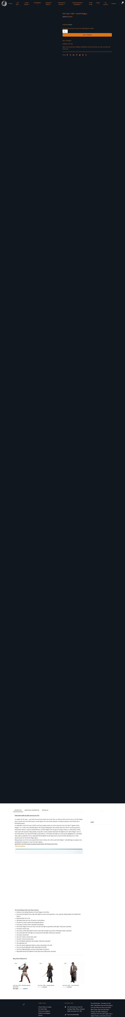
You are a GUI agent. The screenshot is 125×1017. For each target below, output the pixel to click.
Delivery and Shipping (44, 1000)
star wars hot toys (92, 46)
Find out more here (20, 833)
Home (10, 3)
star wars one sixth (103, 46)
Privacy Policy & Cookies (44, 994)
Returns (40, 1003)
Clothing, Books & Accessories (77, 3)
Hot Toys (17, 3)
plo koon (72, 46)
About (98, 3)
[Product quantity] (65, 30)
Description (18, 797)
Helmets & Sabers (48, 3)
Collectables (37, 3)
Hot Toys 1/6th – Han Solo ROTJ (70, 973)
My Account (105, 3)
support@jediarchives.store (78, 1005)
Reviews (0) (45, 797)
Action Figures (27, 3)
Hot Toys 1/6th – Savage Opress (46, 973)
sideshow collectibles (81, 46)
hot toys (67, 46)
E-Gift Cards (90, 3)
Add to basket (87, 34)
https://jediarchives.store (77, 1007)
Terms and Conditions (44, 998)
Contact (113, 3)
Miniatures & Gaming (61, 3)
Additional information (31, 797)
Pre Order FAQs (42, 996)
